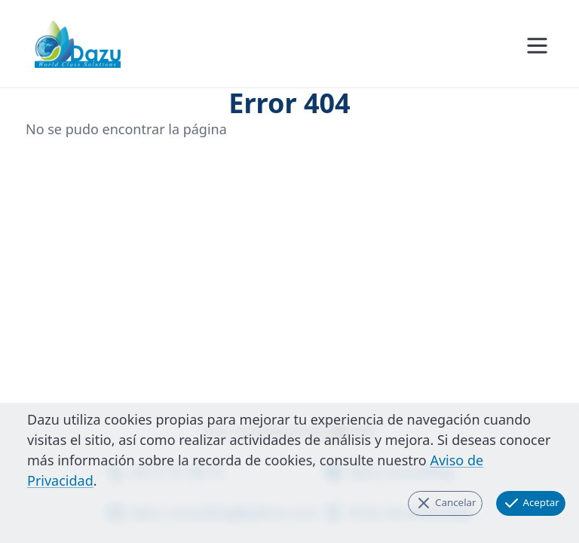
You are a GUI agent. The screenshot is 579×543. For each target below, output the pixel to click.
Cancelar (445, 503)
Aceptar (530, 503)
